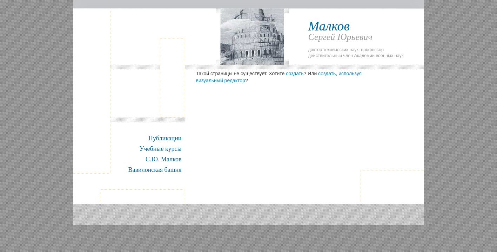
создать (294, 73)
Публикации (164, 138)
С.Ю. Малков (163, 159)
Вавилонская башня (155, 169)
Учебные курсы (161, 148)
